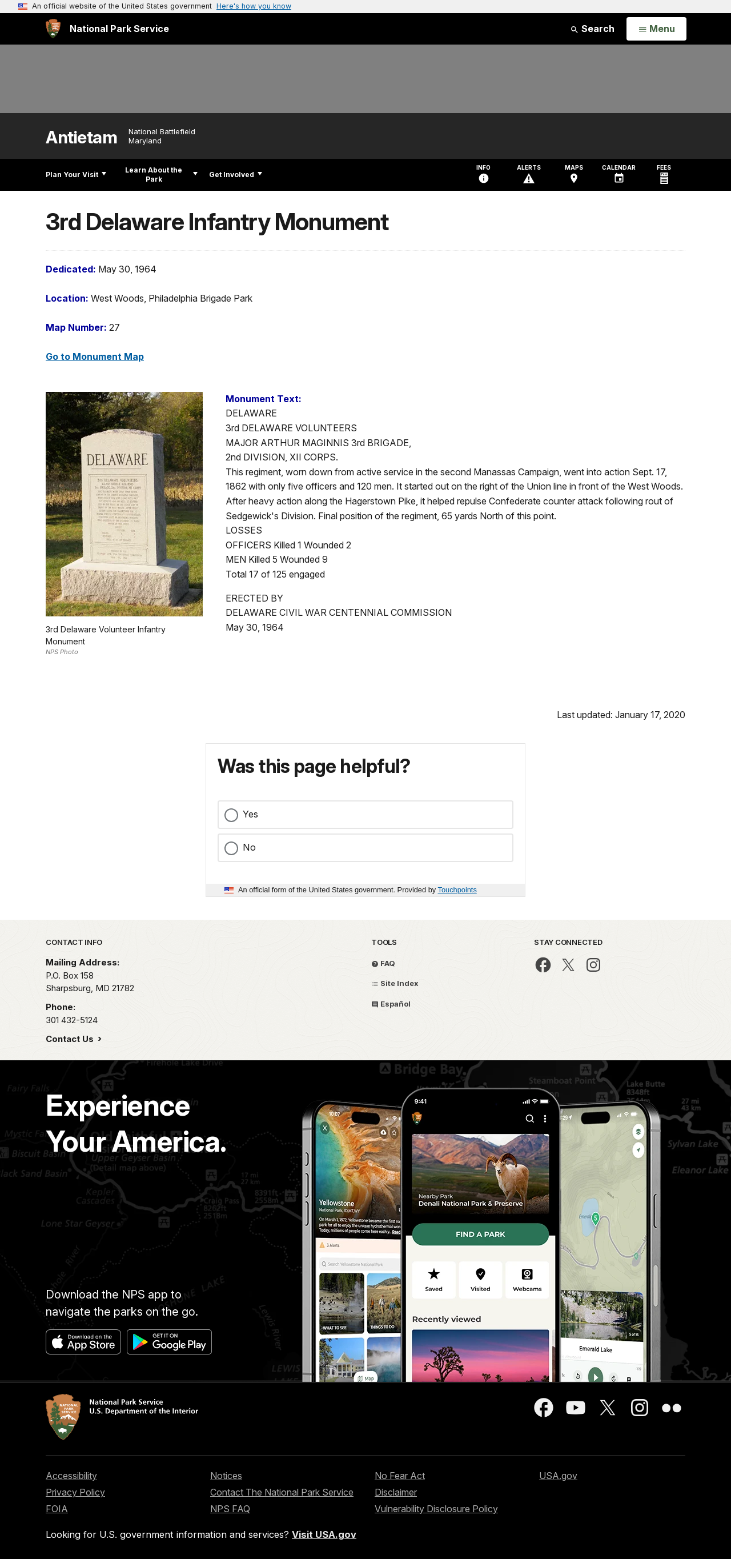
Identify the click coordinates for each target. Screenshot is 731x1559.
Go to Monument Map (95, 356)
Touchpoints (457, 889)
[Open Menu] (656, 29)
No (249, 847)
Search (592, 28)
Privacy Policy (75, 1492)
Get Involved (235, 174)
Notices (226, 1475)
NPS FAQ (230, 1508)
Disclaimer (396, 1492)
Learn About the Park (161, 174)
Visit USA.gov (324, 1534)
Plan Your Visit (76, 174)
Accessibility (71, 1475)
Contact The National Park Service (282, 1492)
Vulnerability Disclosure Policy (436, 1508)
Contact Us (71, 1038)
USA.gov (558, 1475)
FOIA (57, 1508)
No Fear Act (400, 1475)
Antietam (81, 137)
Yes (250, 814)
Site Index (395, 983)
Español (391, 1003)
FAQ (383, 963)
